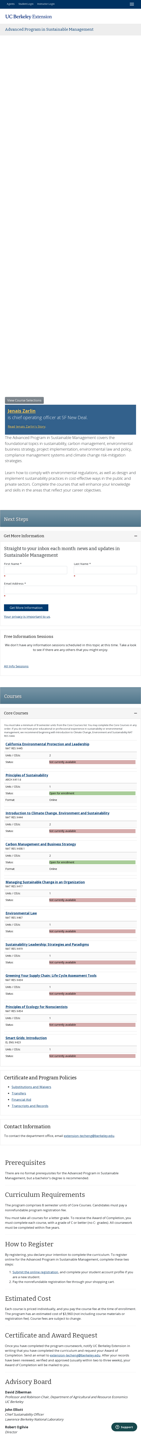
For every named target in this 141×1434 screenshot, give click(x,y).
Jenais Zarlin (22, 411)
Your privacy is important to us (27, 616)
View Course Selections (24, 400)
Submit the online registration (35, 1272)
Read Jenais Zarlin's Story (26, 426)
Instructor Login (46, 3)
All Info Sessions (16, 666)
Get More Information (26, 607)
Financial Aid (21, 1099)
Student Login (25, 3)
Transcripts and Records (30, 1106)
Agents (11, 3)
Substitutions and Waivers (31, 1087)
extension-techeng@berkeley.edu (89, 1136)
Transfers (19, 1093)
